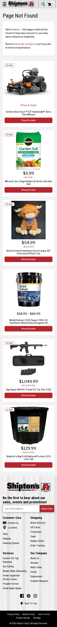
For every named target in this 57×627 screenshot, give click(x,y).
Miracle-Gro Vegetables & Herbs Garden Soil (28, 182)
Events (33, 571)
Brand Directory (37, 522)
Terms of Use (44, 614)
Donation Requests (39, 580)
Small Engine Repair (12, 588)
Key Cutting (8, 566)
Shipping (7, 538)
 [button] (43, 4)
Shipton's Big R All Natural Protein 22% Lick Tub (28, 457)
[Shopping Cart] (51, 4)
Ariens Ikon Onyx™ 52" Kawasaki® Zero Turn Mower (28, 113)
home (17, 44)
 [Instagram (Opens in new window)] (35, 596)
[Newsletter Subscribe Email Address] (28, 508)
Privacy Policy (13, 614)
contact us (30, 44)
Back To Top (28, 603)
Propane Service (11, 583)
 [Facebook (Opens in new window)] (22, 596)
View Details (28, 120)
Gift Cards (35, 527)
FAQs (5, 533)
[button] (4, 4)
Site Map (37, 618)
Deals (33, 536)
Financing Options (11, 543)
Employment (36, 576)
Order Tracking (37, 545)
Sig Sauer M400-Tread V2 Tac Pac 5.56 (28, 389)
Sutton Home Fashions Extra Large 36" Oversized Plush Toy (28, 252)
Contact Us (10, 522)
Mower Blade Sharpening (14, 570)
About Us (34, 558)
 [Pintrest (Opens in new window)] (28, 596)
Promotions (35, 531)
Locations (10, 527)
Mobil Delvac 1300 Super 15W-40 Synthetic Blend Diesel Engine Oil (28, 321)
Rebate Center (37, 540)
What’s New (36, 567)
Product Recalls (23, 618)
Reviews (34, 562)
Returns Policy (28, 614)
